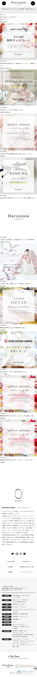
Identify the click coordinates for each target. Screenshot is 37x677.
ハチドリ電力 (16, 597)
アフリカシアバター (18, 632)
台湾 (17, 646)
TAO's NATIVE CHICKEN (20, 636)
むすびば (15, 611)
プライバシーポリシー (27, 572)
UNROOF (15, 616)
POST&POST (17, 595)
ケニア (28, 644)
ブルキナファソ (24, 642)
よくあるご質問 (10, 561)
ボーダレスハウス (18, 609)
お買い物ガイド (27, 561)
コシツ (14, 622)
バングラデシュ (17, 639)
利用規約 (10, 572)
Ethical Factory (28, 634)
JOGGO (21, 631)
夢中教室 (15, 614)
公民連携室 (16, 619)
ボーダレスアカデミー (19, 624)
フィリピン (16, 642)
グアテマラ (16, 641)
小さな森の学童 (23, 614)
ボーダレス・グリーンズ (19, 607)
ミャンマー (26, 639)
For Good (25, 600)
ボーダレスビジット (29, 609)
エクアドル (23, 641)
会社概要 (10, 566)
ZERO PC (15, 604)
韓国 (14, 646)
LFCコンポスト (26, 595)
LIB (25, 631)
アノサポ (22, 604)
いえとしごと (23, 616)
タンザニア (31, 641)
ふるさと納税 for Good (19, 602)
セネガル (22, 644)
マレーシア (16, 644)
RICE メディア (17, 600)
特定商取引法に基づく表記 (27, 566)
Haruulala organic (18, 634)
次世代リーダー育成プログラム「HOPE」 (21, 627)
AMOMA (15, 631)
